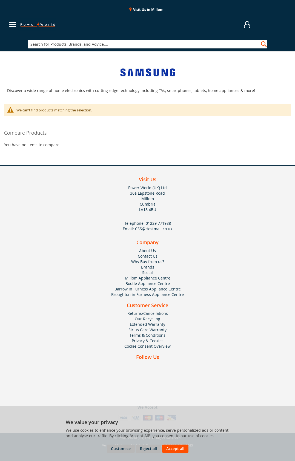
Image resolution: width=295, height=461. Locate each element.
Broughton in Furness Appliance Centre (147, 294)
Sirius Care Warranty (147, 329)
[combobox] (147, 44)
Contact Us (147, 256)
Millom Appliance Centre (147, 278)
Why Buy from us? (147, 261)
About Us (147, 250)
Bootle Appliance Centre (147, 283)
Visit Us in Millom (148, 9)
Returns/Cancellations (147, 313)
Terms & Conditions (147, 335)
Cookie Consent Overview (147, 346)
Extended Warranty (147, 324)
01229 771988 (158, 223)
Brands (147, 267)
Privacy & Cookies (148, 340)
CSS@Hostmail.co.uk (153, 228)
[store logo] (37, 24)
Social (147, 272)
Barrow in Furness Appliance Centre (147, 289)
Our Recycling (147, 318)
